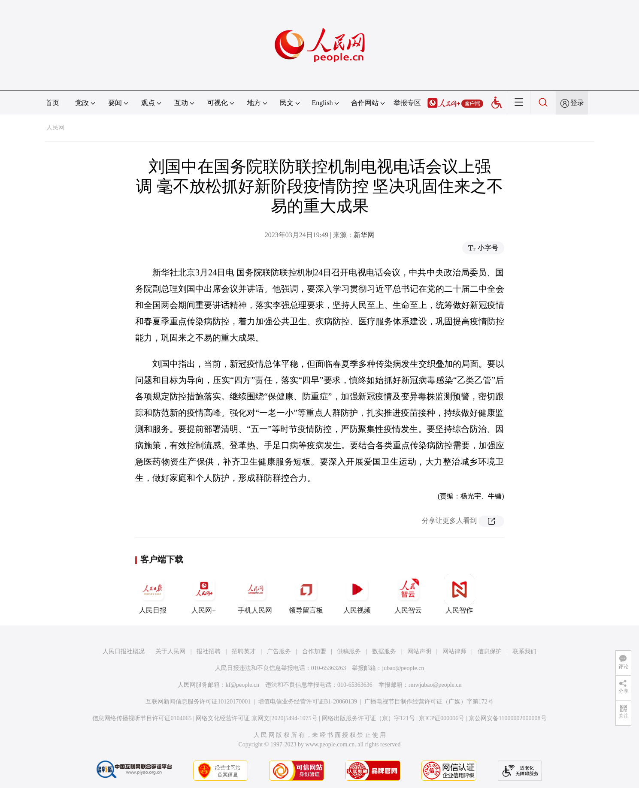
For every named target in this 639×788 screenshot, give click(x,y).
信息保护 (490, 651)
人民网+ (204, 594)
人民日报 (153, 594)
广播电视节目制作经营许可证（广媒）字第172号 (429, 701)
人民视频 (357, 594)
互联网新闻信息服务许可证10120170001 (198, 701)
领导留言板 (306, 594)
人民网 (55, 127)
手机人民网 (255, 594)
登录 (577, 102)
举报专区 (407, 102)
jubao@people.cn (403, 668)
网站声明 (419, 651)
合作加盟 (314, 651)
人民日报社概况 (124, 651)
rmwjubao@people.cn (435, 685)
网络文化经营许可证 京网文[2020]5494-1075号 (257, 718)
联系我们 (524, 651)
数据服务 (384, 651)
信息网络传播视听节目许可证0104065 (141, 718)
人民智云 (408, 594)
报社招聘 (209, 651)
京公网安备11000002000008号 (507, 718)
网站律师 (454, 651)
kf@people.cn (243, 685)
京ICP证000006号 (441, 718)
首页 (52, 102)
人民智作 (459, 594)
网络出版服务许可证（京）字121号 (368, 718)
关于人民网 (170, 651)
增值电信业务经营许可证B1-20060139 (307, 701)
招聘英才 (244, 651)
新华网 (364, 235)
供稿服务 (349, 651)
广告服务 (279, 651)
